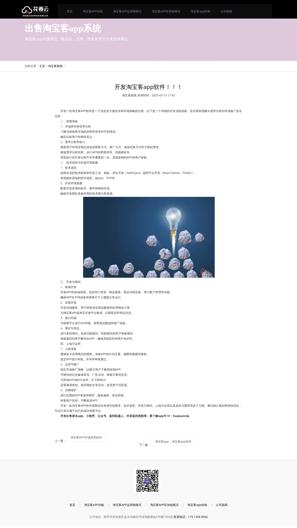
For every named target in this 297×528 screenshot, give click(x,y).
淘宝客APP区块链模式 (166, 11)
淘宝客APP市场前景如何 (86, 438)
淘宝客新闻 (55, 66)
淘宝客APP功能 (93, 11)
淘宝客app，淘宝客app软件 (173, 442)
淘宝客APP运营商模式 (127, 11)
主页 (42, 66)
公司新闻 (226, 11)
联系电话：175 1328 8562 (191, 518)
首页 (70, 11)
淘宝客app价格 (200, 11)
